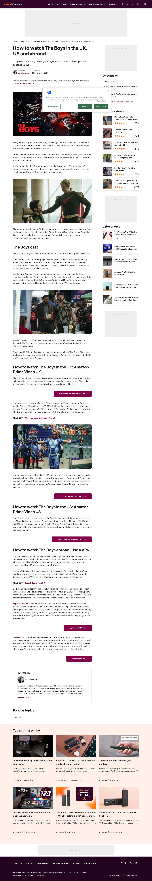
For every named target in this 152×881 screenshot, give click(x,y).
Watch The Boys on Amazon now (73, 394)
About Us (76, 863)
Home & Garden (76, 4)
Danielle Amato (23, 73)
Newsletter (112, 4)
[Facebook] (122, 4)
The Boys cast (110, 81)
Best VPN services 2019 (34, 583)
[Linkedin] (127, 4)
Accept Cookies (100, 106)
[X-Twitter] (132, 4)
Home (15, 41)
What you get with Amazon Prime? (39, 418)
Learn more (26, 83)
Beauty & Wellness (96, 4)
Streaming (54, 41)
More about (22, 698)
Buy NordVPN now (79, 658)
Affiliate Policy (90, 863)
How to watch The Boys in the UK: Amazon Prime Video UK (121, 87)
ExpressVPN (18, 603)
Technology (61, 4)
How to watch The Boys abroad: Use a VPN (118, 103)
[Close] (108, 90)
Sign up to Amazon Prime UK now (73, 496)
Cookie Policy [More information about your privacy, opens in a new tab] (101, 101)
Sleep (48, 4)
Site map (29, 863)
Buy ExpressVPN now (78, 628)
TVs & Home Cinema (39, 41)
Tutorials (17, 717)
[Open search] (145, 4)
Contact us (18, 863)
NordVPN (17, 637)
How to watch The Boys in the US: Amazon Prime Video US (121, 95)
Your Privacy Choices (60, 863)
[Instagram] (137, 4)
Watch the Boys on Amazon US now (72, 539)
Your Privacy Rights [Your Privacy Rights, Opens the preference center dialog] (53, 106)
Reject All (85, 106)
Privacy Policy (42, 863)
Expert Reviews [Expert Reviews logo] (11, 4)
